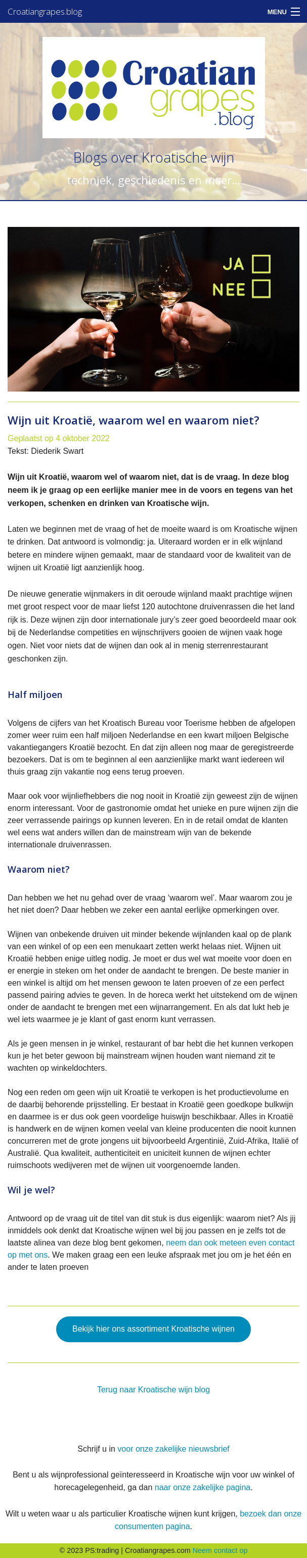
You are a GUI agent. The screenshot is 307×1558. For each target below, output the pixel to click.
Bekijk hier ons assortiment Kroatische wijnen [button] (153, 1329)
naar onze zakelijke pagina (202, 1487)
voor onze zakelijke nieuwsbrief (173, 1449)
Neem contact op (220, 1550)
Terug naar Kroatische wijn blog (153, 1389)
